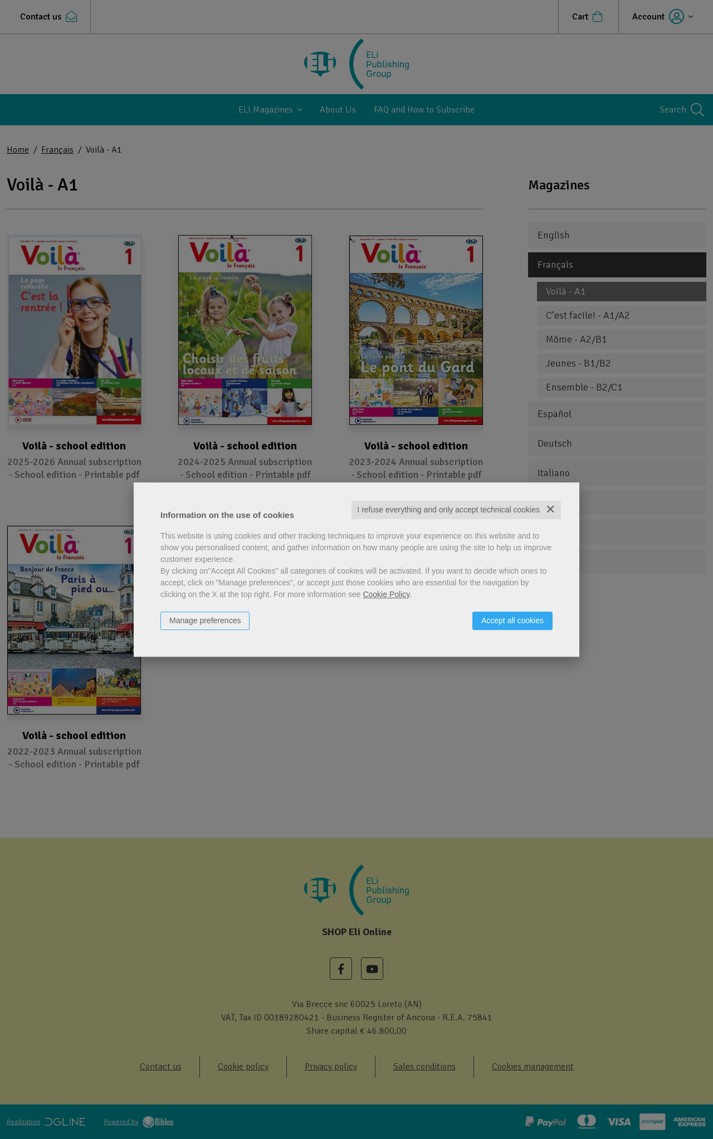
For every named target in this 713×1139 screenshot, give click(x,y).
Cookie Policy (386, 594)
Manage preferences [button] (205, 620)
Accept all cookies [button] (512, 620)
